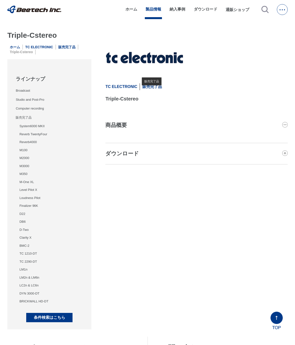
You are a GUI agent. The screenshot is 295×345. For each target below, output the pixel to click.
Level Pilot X (28, 190)
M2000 (24, 158)
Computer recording (30, 108)
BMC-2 (24, 245)
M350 (23, 174)
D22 (22, 214)
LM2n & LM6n (29, 277)
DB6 (22, 221)
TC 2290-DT (28, 261)
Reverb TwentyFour (33, 134)
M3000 (24, 166)
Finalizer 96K (28, 206)
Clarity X (25, 237)
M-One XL (26, 182)
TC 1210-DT (28, 253)
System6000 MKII (32, 126)
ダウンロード (205, 9)
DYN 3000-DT (29, 293)
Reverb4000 (28, 142)
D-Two (24, 230)
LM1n (23, 269)
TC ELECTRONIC (39, 47)
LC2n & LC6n (28, 285)
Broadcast (23, 90)
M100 (23, 150)
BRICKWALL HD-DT (33, 301)
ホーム (131, 9)
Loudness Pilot (29, 198)
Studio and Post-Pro (30, 99)
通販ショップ (240, 9)
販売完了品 (66, 47)
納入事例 (177, 9)
